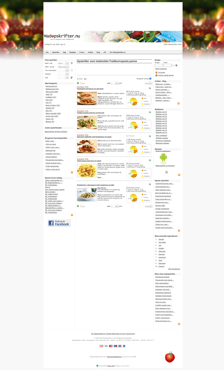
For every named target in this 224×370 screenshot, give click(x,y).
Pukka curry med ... (162, 224)
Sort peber (162, 242)
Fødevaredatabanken (114, 357)
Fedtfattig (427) (51, 97)
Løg (160, 245)
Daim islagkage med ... (163, 190)
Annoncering (130, 334)
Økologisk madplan (162, 143)
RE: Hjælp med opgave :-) (54, 201)
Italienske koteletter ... (163, 218)
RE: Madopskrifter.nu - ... (54, 182)
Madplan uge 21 (161, 125)
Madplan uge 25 (161, 116)
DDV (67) (49, 111)
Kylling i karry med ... (53, 147)
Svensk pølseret (51, 157)
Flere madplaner (161, 135)
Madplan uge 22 (161, 123)
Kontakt (108, 334)
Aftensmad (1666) (52, 92)
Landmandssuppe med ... (164, 212)
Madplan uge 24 (161, 119)
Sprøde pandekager (162, 209)
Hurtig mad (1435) (52, 116)
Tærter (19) (50, 119)
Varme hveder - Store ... (163, 92)
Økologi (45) (50, 121)
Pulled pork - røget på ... (163, 87)
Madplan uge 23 (161, 121)
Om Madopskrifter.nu (98, 334)
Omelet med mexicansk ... (164, 227)
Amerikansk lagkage (162, 277)
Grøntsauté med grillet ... (164, 215)
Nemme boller (160, 205)
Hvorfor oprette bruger (166, 75)
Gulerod (161, 266)
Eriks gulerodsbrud (161, 283)
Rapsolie (162, 254)
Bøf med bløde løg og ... (163, 193)
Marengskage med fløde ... (164, 286)
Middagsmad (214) (52, 89)
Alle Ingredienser (174, 269)
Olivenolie (162, 251)
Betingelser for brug (119, 334)
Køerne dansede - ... (162, 89)
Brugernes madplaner (163, 140)
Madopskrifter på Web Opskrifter (56, 131)
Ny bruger (161, 72)
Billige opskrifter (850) (53, 113)
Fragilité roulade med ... (163, 305)
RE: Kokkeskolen (51, 185)
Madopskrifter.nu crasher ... (54, 208)
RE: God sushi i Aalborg (53, 203)
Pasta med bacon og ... (163, 321)
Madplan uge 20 (161, 128)
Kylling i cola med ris (53, 169)
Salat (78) (49, 94)
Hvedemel (162, 257)
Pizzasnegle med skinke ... (55, 160)
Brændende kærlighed (163, 196)
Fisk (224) (49, 100)
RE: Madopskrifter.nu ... (53, 205)
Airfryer (47, 187)
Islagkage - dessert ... (162, 100)
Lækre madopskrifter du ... (54, 180)
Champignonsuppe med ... (164, 183)
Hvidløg (161, 248)
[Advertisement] (114, 69)
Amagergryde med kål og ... (165, 311)
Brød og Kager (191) (53, 105)
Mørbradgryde (50, 150)
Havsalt (161, 239)
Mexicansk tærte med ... (163, 299)
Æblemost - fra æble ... (163, 84)
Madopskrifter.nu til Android (165, 165)
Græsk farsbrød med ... (54, 163)
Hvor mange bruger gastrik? (55, 189)
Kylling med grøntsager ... (164, 315)
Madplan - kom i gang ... (163, 98)
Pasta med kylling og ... (163, 199)
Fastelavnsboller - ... (162, 95)
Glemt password (161, 69)
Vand (160, 260)
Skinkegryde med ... (162, 202)
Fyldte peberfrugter (52, 166)
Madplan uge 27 (161, 112)
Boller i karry (50, 141)
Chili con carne (51, 144)
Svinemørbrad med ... (163, 187)
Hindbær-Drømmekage (163, 296)
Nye (83, 83)
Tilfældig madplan (162, 138)
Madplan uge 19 (161, 130)
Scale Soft (111, 366)
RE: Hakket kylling (51, 194)
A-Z (85, 79)
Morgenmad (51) (51, 86)
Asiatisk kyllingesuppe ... (164, 221)
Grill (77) (49, 102)
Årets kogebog (50, 192)
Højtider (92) (50, 108)
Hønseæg (162, 263)
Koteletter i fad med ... (53, 153)
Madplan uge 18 (161, 132)
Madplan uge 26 (161, 114)
